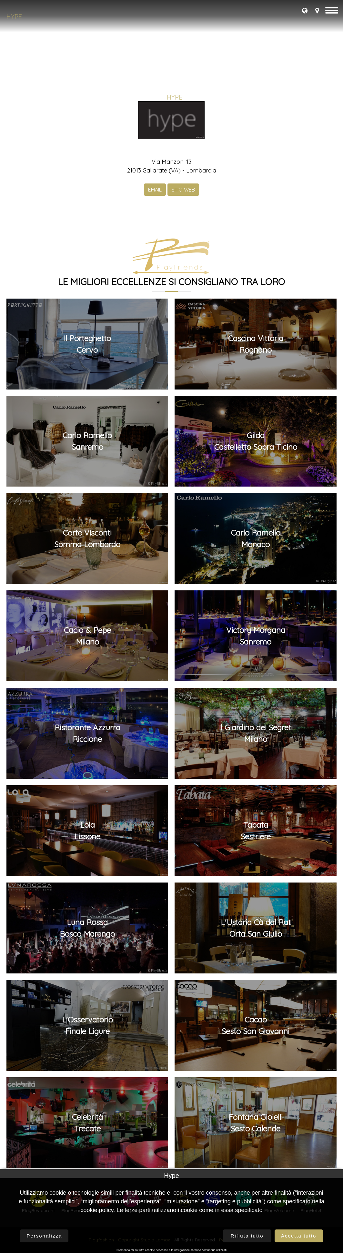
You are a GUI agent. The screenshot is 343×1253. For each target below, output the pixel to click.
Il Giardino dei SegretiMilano (256, 733)
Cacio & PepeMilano (87, 635)
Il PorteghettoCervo (87, 344)
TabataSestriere (256, 830)
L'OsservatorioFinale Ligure (87, 1025)
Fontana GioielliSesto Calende (255, 1122)
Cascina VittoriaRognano (255, 344)
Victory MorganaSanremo (255, 635)
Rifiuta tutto (247, 1235)
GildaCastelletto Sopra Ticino (255, 441)
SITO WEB (183, 189)
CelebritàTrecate (87, 1122)
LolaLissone (87, 830)
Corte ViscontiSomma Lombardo (87, 538)
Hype (14, 17)
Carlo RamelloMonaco (255, 538)
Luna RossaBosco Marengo (87, 928)
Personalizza (44, 1235)
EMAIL (155, 189)
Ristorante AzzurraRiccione (87, 733)
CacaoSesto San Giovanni (255, 1025)
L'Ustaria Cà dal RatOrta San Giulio (256, 928)
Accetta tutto (298, 1235)
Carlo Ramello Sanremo (87, 441)
